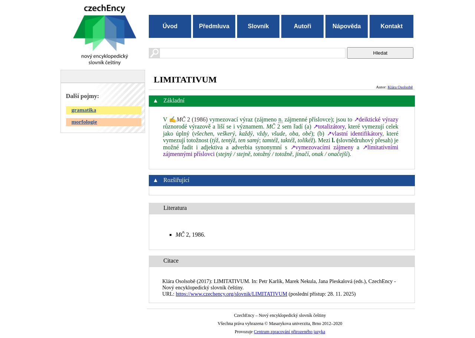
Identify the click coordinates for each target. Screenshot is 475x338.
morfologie (84, 122)
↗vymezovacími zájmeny (322, 147)
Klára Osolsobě (400, 87)
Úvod (170, 26)
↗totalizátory (329, 126)
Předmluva (214, 26)
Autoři (302, 26)
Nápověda (346, 26)
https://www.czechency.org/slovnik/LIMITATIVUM (231, 294)
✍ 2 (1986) (188, 119)
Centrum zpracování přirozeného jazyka (289, 331)
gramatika (84, 110)
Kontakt (391, 26)
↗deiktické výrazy (376, 119)
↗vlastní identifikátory (354, 133)
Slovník (258, 26)
